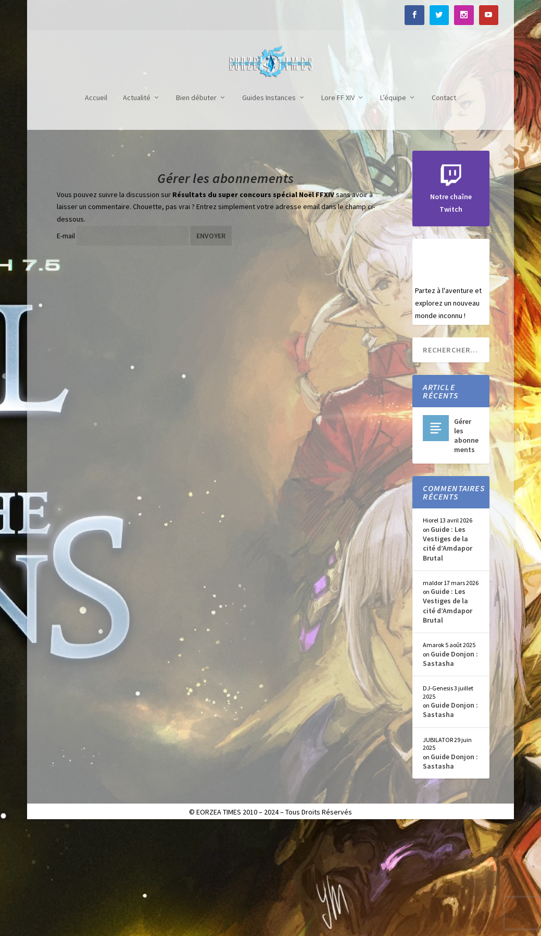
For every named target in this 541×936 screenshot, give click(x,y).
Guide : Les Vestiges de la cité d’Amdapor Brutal (447, 653)
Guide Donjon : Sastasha (450, 767)
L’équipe (393, 206)
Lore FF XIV (338, 206)
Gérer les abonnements (466, 545)
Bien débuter (196, 206)
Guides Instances (269, 206)
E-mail (66, 344)
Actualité (136, 206)
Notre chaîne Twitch (451, 306)
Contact (444, 206)
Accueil (96, 206)
